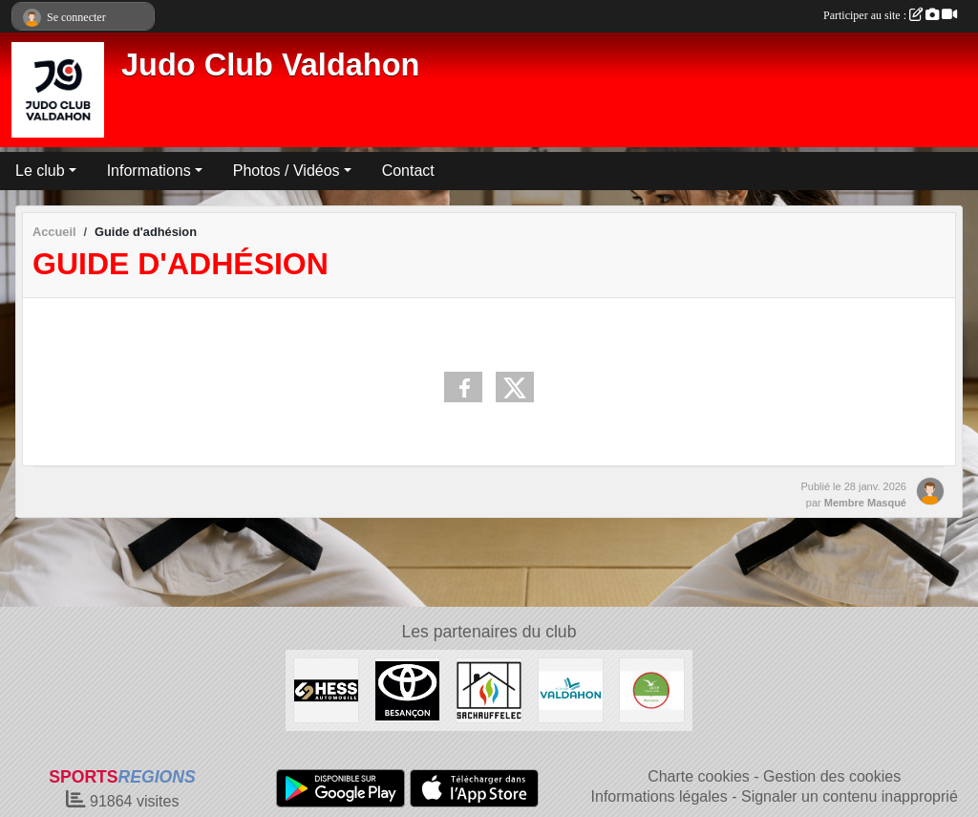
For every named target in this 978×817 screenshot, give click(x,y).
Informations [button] (149, 170)
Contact (408, 170)
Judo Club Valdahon (270, 65)
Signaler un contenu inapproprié (849, 796)
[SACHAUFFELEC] (488, 689)
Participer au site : (890, 15)
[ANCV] (652, 689)
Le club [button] (40, 170)
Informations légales (659, 796)
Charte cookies (699, 776)
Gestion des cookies (832, 776)
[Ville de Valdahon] (571, 689)
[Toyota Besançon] (407, 689)
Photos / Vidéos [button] (286, 170)
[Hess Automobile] (326, 689)
